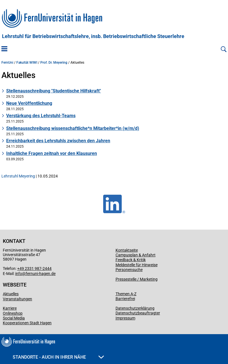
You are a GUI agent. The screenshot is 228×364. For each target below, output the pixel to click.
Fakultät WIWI (26, 63)
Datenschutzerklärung (135, 308)
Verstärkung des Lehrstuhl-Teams (41, 115)
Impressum (125, 318)
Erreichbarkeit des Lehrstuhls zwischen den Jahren (58, 140)
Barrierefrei (125, 298)
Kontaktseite (127, 250)
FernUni (7, 63)
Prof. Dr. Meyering (53, 63)
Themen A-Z (126, 294)
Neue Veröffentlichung (29, 103)
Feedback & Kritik (131, 260)
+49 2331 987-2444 (34, 268)
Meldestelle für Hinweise (137, 265)
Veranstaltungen (17, 299)
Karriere (10, 308)
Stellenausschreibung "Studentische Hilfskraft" (53, 91)
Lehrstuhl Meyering (18, 176)
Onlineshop (13, 313)
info (18, 273)
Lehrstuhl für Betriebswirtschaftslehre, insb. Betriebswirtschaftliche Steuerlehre (93, 36)
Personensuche (129, 269)
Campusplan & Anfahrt (136, 255)
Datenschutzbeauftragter (138, 313)
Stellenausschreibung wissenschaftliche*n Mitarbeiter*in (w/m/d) (72, 128)
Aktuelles (11, 294)
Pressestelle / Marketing (137, 279)
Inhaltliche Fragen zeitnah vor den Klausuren (51, 153)
